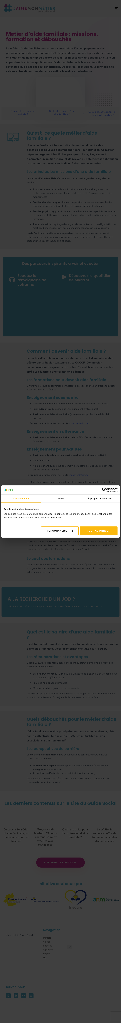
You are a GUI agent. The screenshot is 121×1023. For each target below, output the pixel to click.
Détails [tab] (60, 498)
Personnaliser (60, 530)
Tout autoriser (98, 530)
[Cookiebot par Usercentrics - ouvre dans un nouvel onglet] (104, 490)
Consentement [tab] (21, 498)
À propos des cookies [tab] (100, 498)
